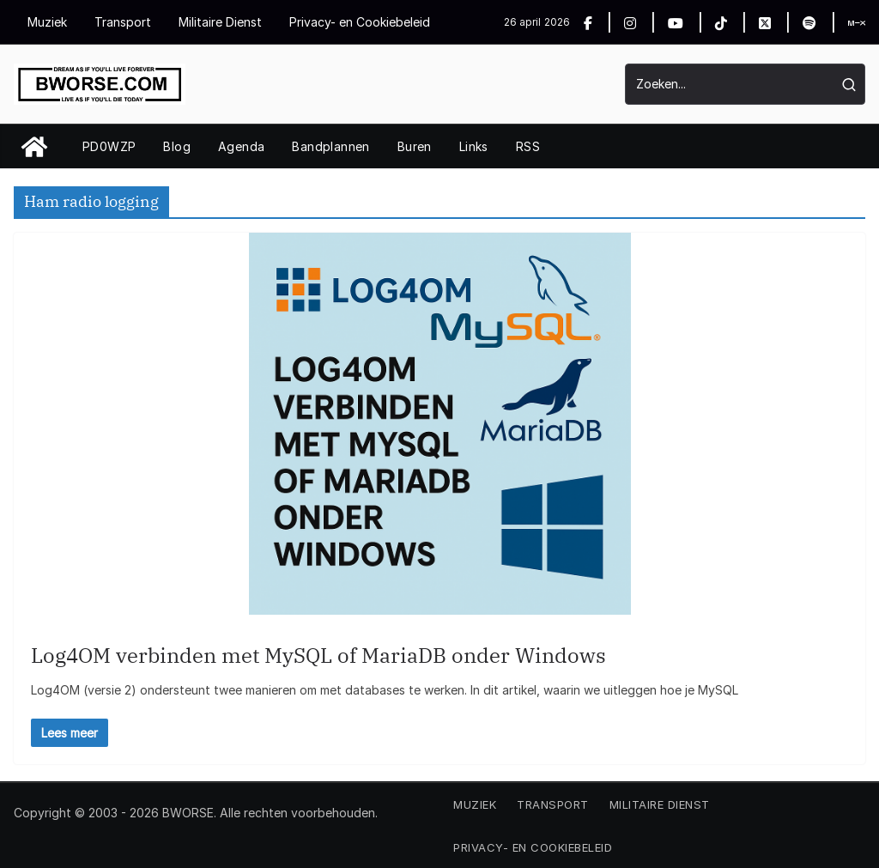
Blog (177, 146)
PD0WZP (109, 146)
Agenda (241, 146)
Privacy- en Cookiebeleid (359, 22)
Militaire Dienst (220, 22)
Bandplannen (330, 146)
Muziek (47, 22)
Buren (414, 146)
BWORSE (188, 812)
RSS (528, 146)
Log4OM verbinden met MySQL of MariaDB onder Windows (318, 655)
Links (473, 146)
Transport (122, 22)
